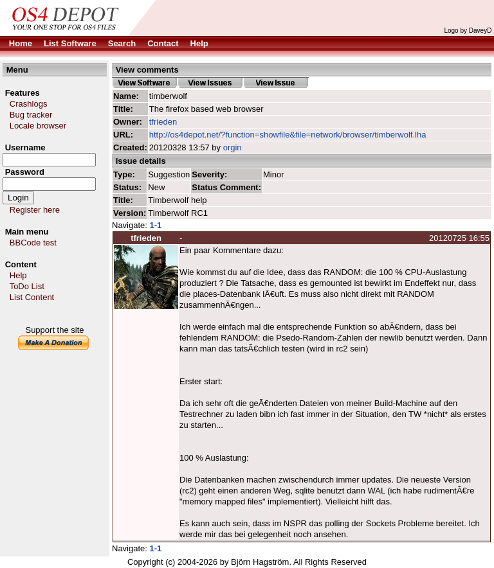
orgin (232, 147)
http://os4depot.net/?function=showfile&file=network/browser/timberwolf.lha (287, 134)
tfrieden (163, 122)
